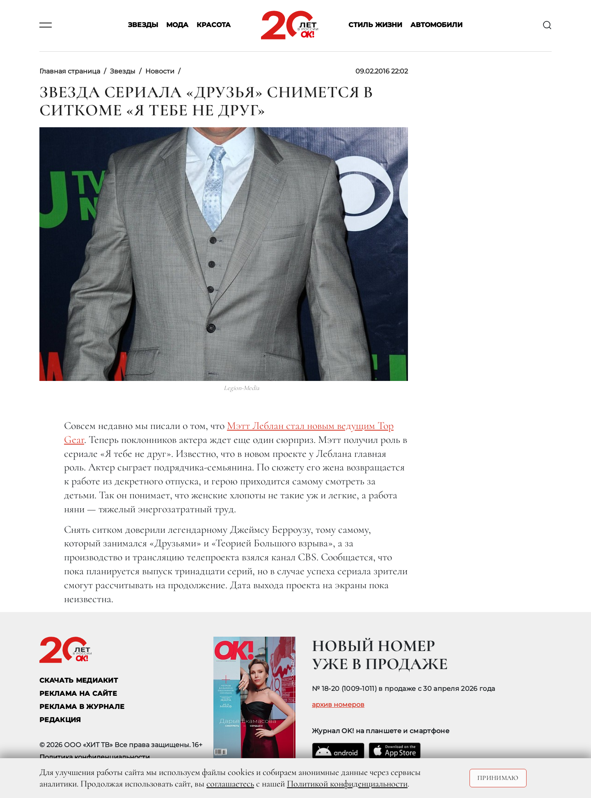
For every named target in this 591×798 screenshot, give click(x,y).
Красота (214, 25)
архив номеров (338, 705)
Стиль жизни (375, 25)
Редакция (60, 720)
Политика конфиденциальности (94, 757)
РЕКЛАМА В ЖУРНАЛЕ (81, 707)
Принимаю (498, 778)
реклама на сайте (78, 693)
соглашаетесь (230, 783)
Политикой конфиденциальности (347, 783)
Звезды (143, 25)
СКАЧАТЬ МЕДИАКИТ (78, 680)
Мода (177, 25)
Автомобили (436, 25)
